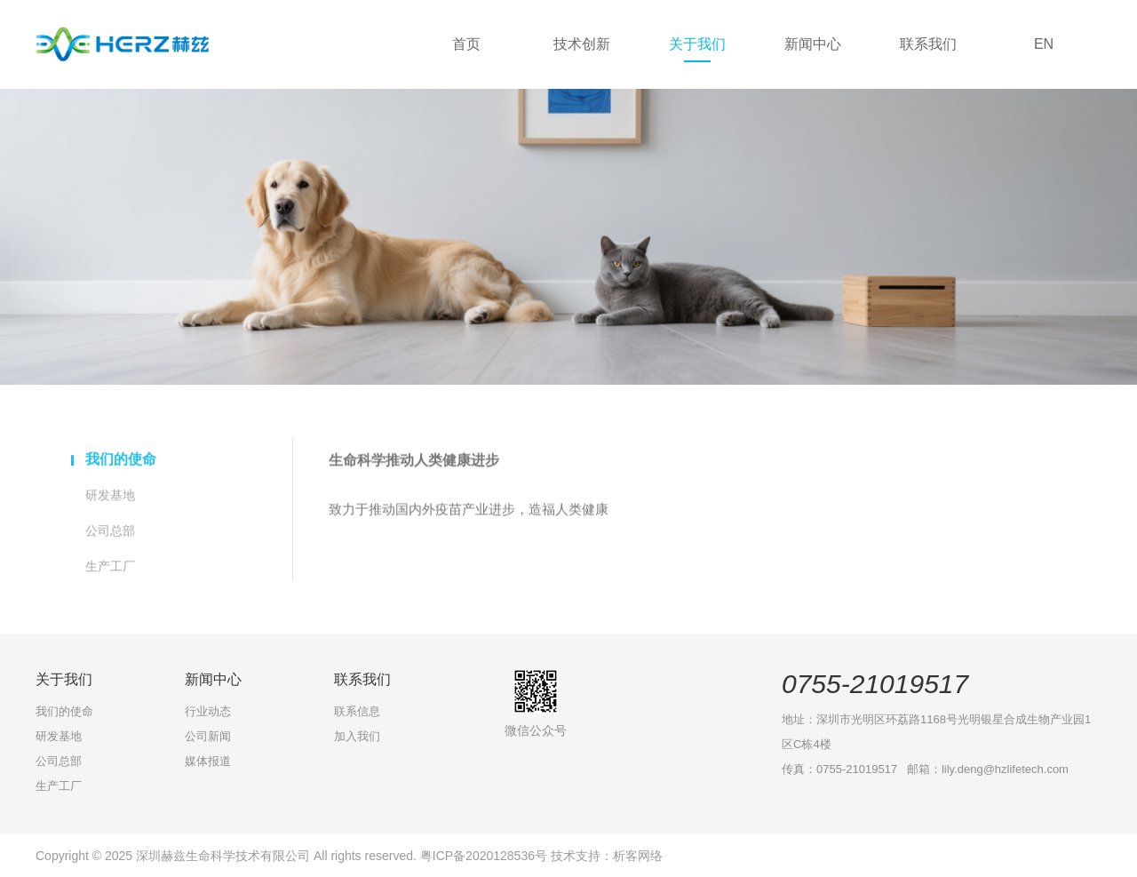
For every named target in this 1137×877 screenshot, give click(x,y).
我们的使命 (120, 462)
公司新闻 (208, 736)
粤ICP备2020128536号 (485, 856)
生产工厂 (110, 569)
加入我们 (357, 736)
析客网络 (638, 856)
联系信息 (357, 711)
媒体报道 (208, 761)
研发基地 (110, 498)
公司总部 (110, 534)
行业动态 (208, 711)
